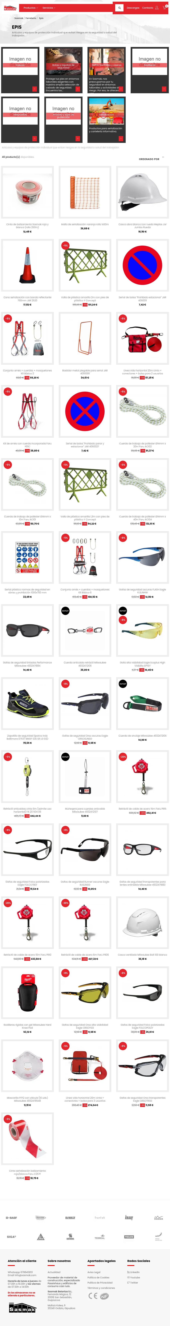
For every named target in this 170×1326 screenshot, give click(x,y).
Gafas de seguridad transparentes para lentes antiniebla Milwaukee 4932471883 (143, 883)
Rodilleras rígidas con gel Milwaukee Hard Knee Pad (27, 1026)
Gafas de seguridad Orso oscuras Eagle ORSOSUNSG (85, 737)
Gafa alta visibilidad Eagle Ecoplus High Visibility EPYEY (142, 664)
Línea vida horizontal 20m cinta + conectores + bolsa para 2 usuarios (142, 372)
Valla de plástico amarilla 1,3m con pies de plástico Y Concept (85, 518)
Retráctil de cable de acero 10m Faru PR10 (27, 954)
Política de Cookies (98, 1277)
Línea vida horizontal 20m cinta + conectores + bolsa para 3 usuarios (85, 1099)
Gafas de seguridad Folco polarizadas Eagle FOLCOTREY (27, 883)
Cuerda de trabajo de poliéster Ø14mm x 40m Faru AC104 (142, 518)
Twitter (132, 1282)
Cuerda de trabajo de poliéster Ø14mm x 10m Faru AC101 (27, 518)
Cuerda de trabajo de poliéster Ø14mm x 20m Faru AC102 (142, 445)
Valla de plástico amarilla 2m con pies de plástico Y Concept (85, 299)
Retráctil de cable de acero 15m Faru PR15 (142, 808)
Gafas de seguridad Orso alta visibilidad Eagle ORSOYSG (85, 1026)
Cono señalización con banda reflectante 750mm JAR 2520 (27, 299)
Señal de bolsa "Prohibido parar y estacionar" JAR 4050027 (85, 445)
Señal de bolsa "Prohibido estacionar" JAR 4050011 (142, 299)
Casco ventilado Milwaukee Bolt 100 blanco (142, 954)
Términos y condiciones (101, 1288)
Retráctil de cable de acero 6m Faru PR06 (85, 954)
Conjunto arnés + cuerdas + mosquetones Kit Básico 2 (27, 372)
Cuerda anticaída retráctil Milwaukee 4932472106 (85, 664)
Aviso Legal (93, 1272)
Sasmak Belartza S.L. (60, 1291)
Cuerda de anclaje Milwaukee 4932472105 (142, 735)
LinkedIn (133, 1272)
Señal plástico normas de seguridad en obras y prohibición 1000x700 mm (27, 591)
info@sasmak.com (25, 1275)
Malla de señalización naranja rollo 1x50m (85, 224)
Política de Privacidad (100, 1282)
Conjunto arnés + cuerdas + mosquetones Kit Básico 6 (85, 591)
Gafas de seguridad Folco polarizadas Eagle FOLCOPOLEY (143, 1026)
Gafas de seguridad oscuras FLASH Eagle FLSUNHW (142, 591)
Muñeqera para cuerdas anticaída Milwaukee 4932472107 (85, 810)
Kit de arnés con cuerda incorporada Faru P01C (27, 445)
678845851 (27, 1272)
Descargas (133, 7)
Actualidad (54, 1272)
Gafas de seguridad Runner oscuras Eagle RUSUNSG (85, 883)
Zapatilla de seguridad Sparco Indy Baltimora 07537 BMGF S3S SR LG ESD (27, 737)
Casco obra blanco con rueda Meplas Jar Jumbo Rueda (143, 226)
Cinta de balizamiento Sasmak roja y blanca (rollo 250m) (27, 226)
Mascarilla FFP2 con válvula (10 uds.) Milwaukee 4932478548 (27, 1099)
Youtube (133, 1277)
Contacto (147, 7)
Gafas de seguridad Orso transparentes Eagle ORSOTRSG (143, 1099)
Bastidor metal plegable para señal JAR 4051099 (85, 372)
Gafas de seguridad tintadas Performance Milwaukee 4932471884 (27, 664)
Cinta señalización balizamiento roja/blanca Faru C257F (27, 1172)
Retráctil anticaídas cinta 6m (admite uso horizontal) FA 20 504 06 (27, 810)
